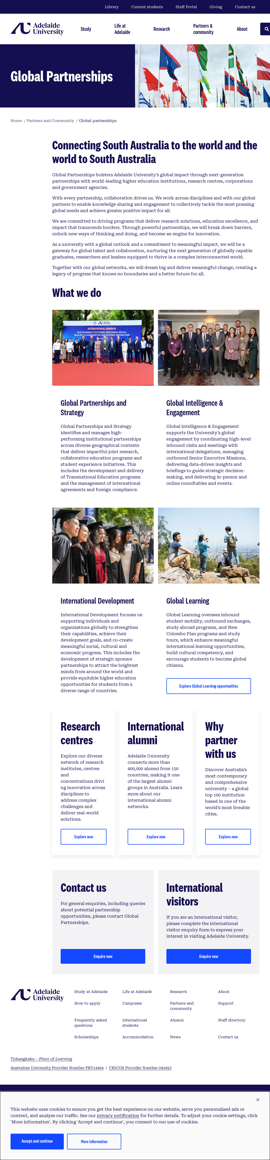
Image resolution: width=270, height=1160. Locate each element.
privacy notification (118, 1115)
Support (226, 1003)
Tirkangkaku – (41, 1059)
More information (94, 1141)
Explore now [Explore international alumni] (156, 837)
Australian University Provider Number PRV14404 (57, 1068)
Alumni (177, 1020)
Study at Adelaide (91, 992)
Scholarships (86, 1037)
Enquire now (103, 956)
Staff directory (231, 1020)
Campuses (132, 1003)
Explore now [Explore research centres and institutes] (83, 837)
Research (178, 992)
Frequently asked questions (90, 1022)
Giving (216, 7)
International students (134, 1022)
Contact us (245, 7)
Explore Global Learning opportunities (208, 686)
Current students (147, 7)
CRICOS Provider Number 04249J (140, 1068)
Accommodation (137, 1037)
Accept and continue (37, 1141)
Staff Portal (186, 7)
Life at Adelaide (137, 992)
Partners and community (182, 1006)
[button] (257, 1100)
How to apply (87, 1003)
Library (112, 7)
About (223, 992)
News (175, 1037)
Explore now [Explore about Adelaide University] (228, 837)
